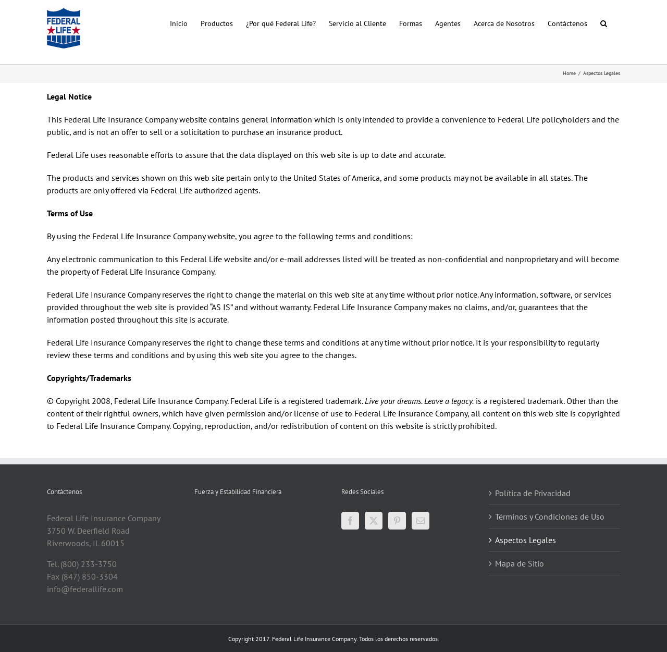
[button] (603, 22)
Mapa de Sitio (519, 563)
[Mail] (420, 521)
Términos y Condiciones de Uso (549, 516)
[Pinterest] (397, 521)
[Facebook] (350, 521)
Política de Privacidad (533, 493)
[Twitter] (373, 521)
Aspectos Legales (525, 540)
